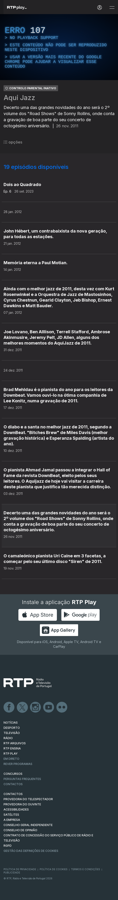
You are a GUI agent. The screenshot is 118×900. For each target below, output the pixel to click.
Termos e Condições (85, 869)
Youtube (49, 707)
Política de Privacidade (20, 869)
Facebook (9, 707)
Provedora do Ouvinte (22, 804)
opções (13, 142)
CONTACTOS (13, 794)
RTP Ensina (12, 748)
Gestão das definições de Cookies (31, 851)
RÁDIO (8, 738)
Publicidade (12, 872)
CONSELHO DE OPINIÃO (20, 830)
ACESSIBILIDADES (16, 809)
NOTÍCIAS (11, 722)
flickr (62, 707)
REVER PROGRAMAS (18, 764)
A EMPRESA (12, 820)
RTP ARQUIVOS (15, 743)
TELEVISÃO (12, 733)
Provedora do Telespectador (28, 799)
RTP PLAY (11, 753)
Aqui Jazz (19, 98)
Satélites (11, 814)
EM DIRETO (11, 758)
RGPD (8, 845)
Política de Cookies (53, 869)
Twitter (22, 707)
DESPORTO (12, 727)
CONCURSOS (13, 774)
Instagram (35, 707)
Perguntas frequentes (22, 779)
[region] (59, 47)
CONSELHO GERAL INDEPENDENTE (28, 825)
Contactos (13, 784)
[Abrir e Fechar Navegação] (112, 7)
